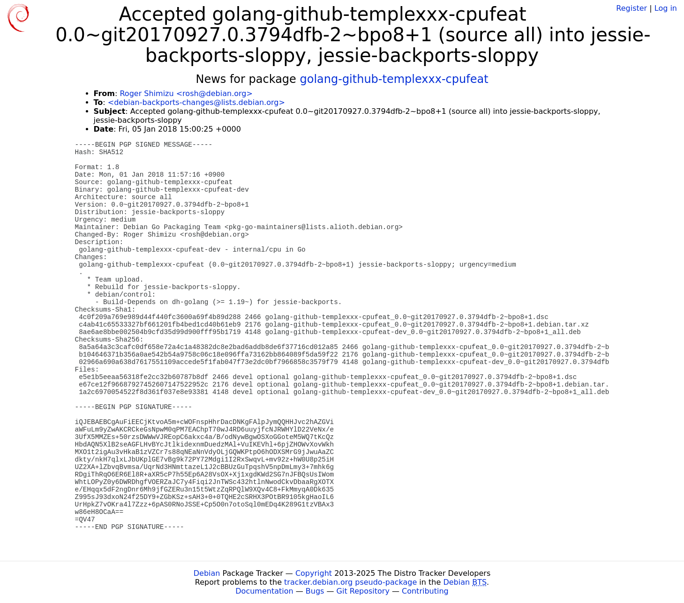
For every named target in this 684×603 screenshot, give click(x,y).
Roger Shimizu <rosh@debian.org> (186, 93)
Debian (207, 573)
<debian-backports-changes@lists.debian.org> (196, 102)
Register (631, 8)
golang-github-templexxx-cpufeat (394, 79)
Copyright (313, 573)
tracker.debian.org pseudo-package (350, 582)
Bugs (315, 591)
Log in (665, 8)
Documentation (264, 591)
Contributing (425, 591)
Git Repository (363, 591)
